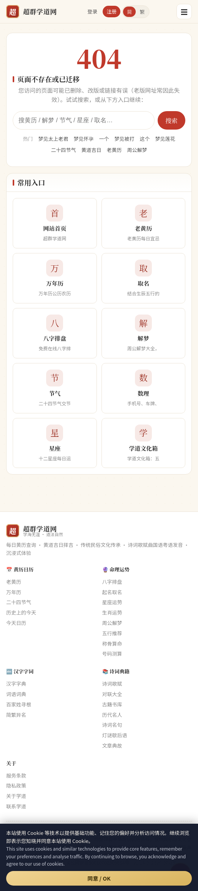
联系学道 (16, 806)
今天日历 (16, 622)
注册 (111, 11)
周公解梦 (137, 149)
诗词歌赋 (112, 683)
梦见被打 (125, 138)
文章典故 (112, 745)
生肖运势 (112, 612)
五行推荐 (112, 633)
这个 (145, 138)
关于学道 (16, 795)
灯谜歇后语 (114, 735)
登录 (92, 11)
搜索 (171, 120)
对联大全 (112, 694)
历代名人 (112, 714)
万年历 (13, 592)
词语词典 (16, 694)
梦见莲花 (165, 138)
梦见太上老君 (53, 138)
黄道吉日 (91, 149)
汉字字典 (16, 683)
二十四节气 (63, 149)
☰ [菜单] (184, 12)
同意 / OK (98, 878)
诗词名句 (112, 724)
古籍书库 (112, 704)
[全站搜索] (84, 120)
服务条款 (16, 775)
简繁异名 (16, 714)
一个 (104, 138)
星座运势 (112, 602)
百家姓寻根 (18, 704)
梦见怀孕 (83, 138)
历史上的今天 (21, 612)
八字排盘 (112, 581)
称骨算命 (112, 643)
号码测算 (112, 653)
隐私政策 (16, 785)
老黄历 (114, 149)
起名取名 (112, 592)
